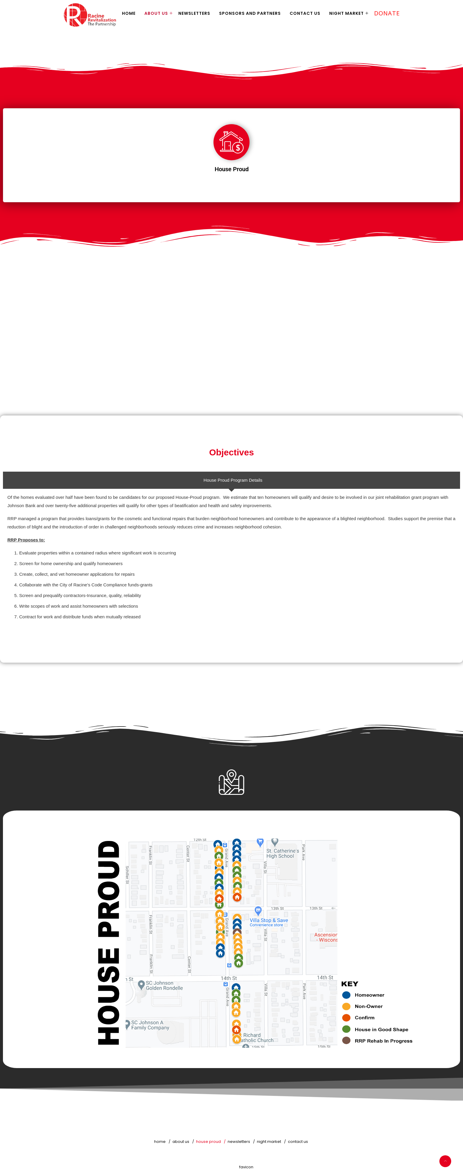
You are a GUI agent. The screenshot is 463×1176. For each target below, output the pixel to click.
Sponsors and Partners (250, 13)
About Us (156, 13)
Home (129, 13)
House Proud (208, 1141)
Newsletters (194, 13)
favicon (246, 1167)
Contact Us (305, 13)
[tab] (231, 480)
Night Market (346, 13)
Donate (387, 13)
